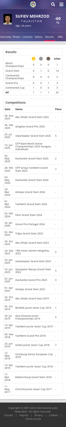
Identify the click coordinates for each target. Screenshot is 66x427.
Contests (27, 36)
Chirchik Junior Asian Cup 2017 (33, 389)
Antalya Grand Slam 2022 (30, 289)
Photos (16, 36)
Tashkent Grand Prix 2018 (30, 335)
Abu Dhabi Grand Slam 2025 (32, 117)
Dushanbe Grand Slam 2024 (31, 180)
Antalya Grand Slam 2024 (30, 192)
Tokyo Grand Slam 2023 (29, 233)
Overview (5, 36)
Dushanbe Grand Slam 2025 (31, 158)
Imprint (23, 415)
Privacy (38, 415)
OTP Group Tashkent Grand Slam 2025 (31, 169)
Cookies (53, 415)
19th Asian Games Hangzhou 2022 (32, 252)
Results (49, 36)
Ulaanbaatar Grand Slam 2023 (33, 261)
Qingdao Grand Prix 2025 (30, 126)
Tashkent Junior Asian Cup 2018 (34, 366)
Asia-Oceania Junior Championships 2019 (27, 317)
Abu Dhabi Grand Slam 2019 (32, 298)
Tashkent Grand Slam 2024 (31, 204)
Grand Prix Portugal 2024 (30, 224)
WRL (60, 36)
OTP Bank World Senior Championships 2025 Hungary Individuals (33, 146)
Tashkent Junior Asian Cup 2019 (34, 326)
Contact (8, 415)
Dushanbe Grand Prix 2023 (31, 280)
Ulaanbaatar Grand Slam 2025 (33, 135)
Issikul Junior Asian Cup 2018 (32, 345)
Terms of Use (33, 419)
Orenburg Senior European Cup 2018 (34, 356)
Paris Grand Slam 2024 (28, 215)
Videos (38, 36)
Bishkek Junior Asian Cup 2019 (33, 307)
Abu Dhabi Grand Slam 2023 (32, 242)
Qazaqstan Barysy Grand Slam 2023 (33, 271)
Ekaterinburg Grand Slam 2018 (33, 377)
